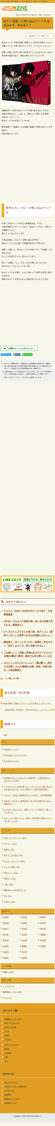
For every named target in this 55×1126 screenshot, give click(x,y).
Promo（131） (10, 902)
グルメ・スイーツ (11, 1045)
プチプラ (7, 1039)
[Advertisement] (27, 166)
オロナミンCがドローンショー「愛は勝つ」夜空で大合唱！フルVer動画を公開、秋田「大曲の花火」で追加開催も (28, 666)
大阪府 (6, 952)
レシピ (6, 1031)
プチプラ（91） (10, 844)
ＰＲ (6, 1061)
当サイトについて (11, 1082)
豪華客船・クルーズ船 (12, 992)
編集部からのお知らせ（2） (15, 890)
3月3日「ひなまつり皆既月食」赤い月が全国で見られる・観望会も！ (28, 802)
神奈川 (6, 929)
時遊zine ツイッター (12, 1099)
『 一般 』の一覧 (12, 678)
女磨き (6, 1035)
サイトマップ (9, 1090)
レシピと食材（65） (12, 867)
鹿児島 (43, 940)
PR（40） (8, 896)
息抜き (6, 1049)
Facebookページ (10, 1103)
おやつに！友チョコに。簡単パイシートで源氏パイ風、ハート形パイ (28, 810)
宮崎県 (43, 935)
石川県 (6, 935)
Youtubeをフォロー (12, 761)
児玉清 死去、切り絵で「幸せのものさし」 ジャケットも (28, 710)
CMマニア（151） (11, 873)
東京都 (6, 923)
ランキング (7, 998)
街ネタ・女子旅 (10, 1027)
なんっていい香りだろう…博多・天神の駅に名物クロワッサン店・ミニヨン (28, 819)
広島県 (24, 935)
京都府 (6, 946)
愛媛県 (24, 946)
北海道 (6, 917)
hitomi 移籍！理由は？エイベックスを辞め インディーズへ (27, 703)
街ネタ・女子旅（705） (14, 855)
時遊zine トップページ (13, 1019)
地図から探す (8, 972)
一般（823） (9, 884)
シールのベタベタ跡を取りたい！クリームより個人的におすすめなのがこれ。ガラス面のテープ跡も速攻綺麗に (28, 788)
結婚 (5, 735)
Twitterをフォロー (11, 749)
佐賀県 (43, 923)
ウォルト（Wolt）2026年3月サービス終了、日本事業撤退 (28, 795)
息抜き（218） (10, 878)
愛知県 (6, 940)
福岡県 (24, 958)
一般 (6, 1057)
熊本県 (43, 929)
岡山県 (24, 917)
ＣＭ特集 (7, 1053)
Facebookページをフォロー (15, 755)
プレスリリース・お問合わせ (15, 1086)
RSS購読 (7, 1095)
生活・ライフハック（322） (15, 838)
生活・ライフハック (12, 1023)
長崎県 (43, 917)
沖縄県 (43, 946)
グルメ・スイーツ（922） (15, 861)
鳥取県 (24, 923)
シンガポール (8, 986)
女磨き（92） (9, 849)
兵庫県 (6, 958)
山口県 (24, 940)
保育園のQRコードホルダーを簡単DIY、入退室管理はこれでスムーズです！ (27, 779)
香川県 (24, 952)
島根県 (24, 929)
